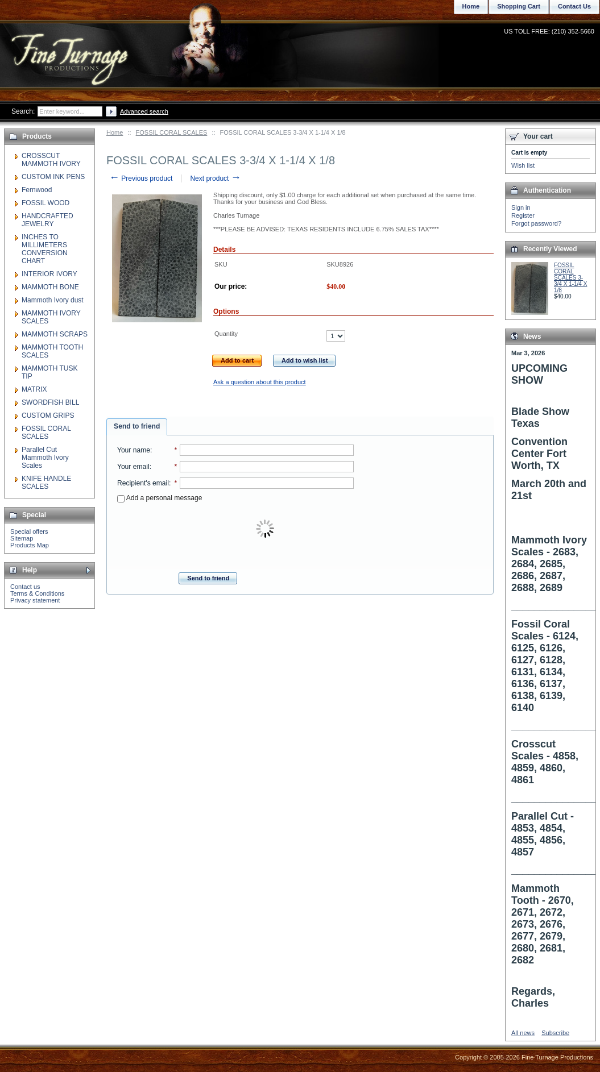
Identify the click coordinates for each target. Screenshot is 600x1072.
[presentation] (266, 529)
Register (523, 215)
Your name (133, 450)
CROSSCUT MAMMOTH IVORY (51, 160)
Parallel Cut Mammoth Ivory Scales (45, 457)
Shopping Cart (518, 6)
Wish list (523, 165)
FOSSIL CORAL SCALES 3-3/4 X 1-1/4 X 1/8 (570, 277)
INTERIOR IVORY (49, 274)
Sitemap (21, 538)
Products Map (29, 545)
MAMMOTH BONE (50, 287)
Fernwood (37, 190)
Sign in (521, 207)
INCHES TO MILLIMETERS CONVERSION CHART (45, 249)
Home (114, 132)
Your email (133, 467)
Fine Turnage (70, 48)
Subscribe (555, 1032)
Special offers (29, 531)
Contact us (25, 586)
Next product (215, 178)
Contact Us (574, 6)
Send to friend (137, 426)
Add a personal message (159, 498)
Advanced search (144, 111)
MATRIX (34, 389)
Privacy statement (35, 600)
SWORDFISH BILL (50, 402)
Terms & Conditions (37, 593)
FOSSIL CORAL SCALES (172, 132)
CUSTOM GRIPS (48, 415)
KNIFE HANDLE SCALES (46, 483)
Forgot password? (536, 223)
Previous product (140, 178)
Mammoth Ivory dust (53, 300)
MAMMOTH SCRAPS (55, 334)
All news (523, 1032)
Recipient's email (143, 483)
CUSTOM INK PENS (53, 177)
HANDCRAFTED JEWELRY (47, 220)
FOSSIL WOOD (45, 203)
